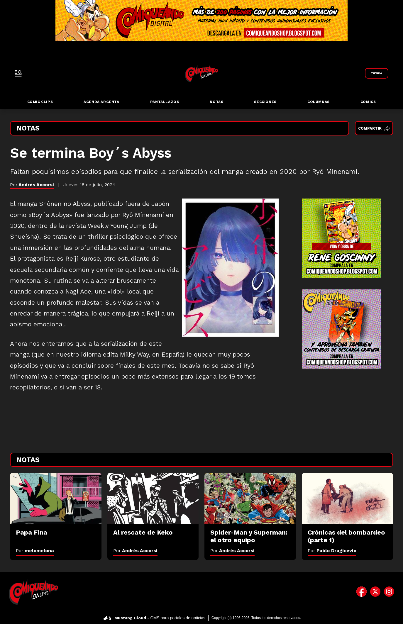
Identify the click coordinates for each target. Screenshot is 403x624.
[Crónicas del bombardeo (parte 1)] (347, 498)
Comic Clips (40, 102)
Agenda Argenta (101, 102)
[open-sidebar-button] (18, 73)
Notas (216, 102)
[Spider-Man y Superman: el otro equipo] (250, 498)
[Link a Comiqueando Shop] (376, 73)
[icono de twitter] (375, 592)
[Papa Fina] (55, 498)
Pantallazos (164, 102)
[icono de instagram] (389, 592)
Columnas (318, 102)
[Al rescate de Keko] (153, 498)
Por (35, 550)
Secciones (265, 102)
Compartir (374, 128)
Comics (368, 102)
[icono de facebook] (361, 592)
